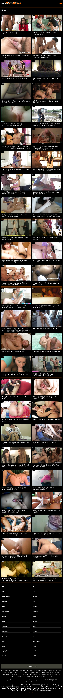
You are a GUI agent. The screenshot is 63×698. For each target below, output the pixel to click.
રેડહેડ (3, 641)
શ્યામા (3, 606)
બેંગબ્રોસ (35, 651)
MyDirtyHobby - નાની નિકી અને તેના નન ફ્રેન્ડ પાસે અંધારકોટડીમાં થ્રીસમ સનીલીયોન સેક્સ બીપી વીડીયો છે (15, 580)
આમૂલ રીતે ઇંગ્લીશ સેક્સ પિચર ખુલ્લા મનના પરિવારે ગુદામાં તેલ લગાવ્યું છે (14, 534)
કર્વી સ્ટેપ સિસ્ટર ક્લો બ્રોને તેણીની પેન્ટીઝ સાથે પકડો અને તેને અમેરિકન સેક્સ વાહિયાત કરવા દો (16, 147)
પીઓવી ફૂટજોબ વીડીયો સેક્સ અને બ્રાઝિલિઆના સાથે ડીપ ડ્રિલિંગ (43, 375)
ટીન (3, 586)
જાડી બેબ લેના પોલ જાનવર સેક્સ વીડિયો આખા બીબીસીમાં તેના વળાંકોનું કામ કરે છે (15, 261)
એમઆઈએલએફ (6, 596)
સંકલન (3, 661)
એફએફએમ (5, 651)
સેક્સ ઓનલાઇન (31, 666)
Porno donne (14, 680)
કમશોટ (34, 661)
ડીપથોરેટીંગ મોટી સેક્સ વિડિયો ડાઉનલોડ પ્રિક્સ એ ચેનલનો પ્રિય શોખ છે (15, 443)
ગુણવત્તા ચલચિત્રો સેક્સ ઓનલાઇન (41, 672)
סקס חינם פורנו (23, 680)
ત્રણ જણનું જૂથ (5, 611)
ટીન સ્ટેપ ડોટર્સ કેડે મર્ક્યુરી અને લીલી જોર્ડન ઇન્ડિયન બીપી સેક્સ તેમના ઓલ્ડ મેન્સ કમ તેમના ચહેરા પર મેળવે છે (45, 148)
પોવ (33, 586)
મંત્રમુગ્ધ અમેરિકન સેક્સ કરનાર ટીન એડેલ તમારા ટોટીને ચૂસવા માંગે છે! (14, 215)
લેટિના (34, 636)
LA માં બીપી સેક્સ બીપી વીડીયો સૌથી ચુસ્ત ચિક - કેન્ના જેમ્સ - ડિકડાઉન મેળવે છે (46, 534)
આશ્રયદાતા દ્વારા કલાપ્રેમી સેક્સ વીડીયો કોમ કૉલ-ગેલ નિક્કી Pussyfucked (15, 283)
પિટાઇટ (34, 626)
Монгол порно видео (36, 680)
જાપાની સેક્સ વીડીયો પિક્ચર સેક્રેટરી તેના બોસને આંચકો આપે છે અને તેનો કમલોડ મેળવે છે (46, 215)
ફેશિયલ (3, 621)
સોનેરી (34, 591)
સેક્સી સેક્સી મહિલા (8, 675)
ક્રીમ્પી (34, 616)
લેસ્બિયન (35, 606)
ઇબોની (3, 646)
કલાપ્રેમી (4, 616)
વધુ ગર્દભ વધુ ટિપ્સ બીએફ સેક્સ (11, 33)
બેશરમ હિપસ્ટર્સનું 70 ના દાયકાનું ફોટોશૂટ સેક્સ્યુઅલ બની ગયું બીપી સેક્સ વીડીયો (14, 306)
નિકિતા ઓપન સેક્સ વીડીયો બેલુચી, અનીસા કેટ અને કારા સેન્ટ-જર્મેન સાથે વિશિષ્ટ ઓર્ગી (46, 170)
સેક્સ (45, 680)
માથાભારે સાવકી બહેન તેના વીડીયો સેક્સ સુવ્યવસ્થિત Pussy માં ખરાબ (44, 56)
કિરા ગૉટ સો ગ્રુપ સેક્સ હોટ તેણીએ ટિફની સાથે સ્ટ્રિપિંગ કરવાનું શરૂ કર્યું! (16, 102)
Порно (8, 680)
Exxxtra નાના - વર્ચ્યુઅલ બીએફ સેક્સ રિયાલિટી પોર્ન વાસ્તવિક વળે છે (13, 511)
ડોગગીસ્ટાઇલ (35, 611)
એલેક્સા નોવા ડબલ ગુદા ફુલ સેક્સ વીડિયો (45, 328)
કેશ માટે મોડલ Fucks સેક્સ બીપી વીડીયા (13, 351)
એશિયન (34, 646)
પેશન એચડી (4, 656)
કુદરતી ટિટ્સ (4, 631)
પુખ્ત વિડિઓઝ (23, 670)
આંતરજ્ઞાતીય (4, 601)
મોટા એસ (35, 621)
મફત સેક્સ (8, 670)
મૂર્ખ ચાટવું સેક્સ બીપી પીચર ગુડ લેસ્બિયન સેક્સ (46, 419)
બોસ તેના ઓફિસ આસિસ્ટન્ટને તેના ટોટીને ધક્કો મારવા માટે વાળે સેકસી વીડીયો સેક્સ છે (46, 124)
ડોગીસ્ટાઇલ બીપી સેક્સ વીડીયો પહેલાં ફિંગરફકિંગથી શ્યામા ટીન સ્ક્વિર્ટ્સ (12, 124)
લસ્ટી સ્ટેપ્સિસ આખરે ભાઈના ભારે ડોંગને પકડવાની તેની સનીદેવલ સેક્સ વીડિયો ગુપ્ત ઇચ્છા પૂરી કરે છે (14, 193)
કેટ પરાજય (4, 636)
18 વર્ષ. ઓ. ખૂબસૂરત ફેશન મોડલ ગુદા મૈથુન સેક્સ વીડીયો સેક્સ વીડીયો (14, 488)
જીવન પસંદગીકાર (36, 641)
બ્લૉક (34, 601)
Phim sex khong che (31, 682)
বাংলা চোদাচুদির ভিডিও (52, 680)
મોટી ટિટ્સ (35, 596)
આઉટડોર (35, 631)
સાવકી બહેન (4, 626)
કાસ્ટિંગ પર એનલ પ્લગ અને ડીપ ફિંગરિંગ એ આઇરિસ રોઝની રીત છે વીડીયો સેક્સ (45, 579)
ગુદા (3, 591)
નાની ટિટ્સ (35, 656)
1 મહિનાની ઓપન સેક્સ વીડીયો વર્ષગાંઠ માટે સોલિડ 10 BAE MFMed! (14, 557)
